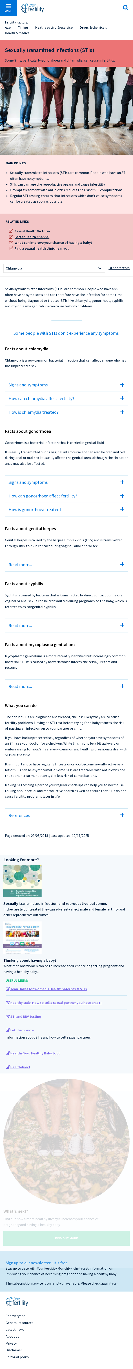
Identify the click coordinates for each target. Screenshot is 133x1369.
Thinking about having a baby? (30, 960)
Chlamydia (14, 268)
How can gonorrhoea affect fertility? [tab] (43, 496)
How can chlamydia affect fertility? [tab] (41, 398)
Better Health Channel (32, 237)
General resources (19, 1322)
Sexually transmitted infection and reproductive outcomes (55, 903)
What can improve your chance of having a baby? (53, 242)
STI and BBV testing (23, 1016)
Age (8, 27)
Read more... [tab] (20, 564)
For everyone (15, 1315)
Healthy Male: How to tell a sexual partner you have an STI (54, 1002)
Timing (23, 27)
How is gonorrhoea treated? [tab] (35, 509)
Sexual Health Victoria (32, 231)
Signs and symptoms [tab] (28, 385)
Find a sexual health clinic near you (42, 248)
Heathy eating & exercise (54, 27)
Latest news (15, 1329)
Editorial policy (17, 1357)
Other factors (119, 268)
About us (12, 1336)
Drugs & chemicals (93, 27)
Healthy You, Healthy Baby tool (33, 1053)
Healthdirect (18, 1067)
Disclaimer (14, 1350)
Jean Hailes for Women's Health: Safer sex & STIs (46, 989)
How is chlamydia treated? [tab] (34, 412)
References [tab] (19, 815)
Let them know (20, 1030)
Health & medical (17, 33)
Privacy (11, 1343)
